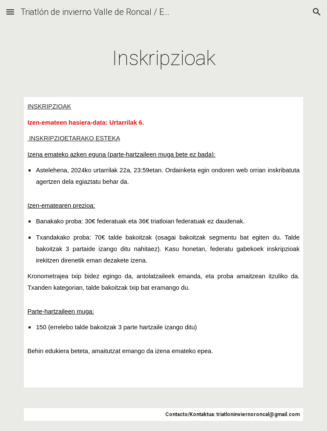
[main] (163, 56)
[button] (10, 11)
